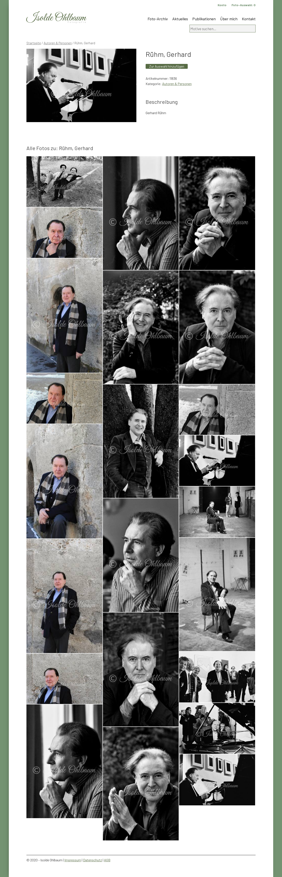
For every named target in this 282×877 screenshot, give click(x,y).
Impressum (72, 860)
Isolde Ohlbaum (56, 18)
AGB (107, 860)
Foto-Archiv (158, 19)
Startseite (33, 43)
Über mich (228, 19)
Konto (222, 5)
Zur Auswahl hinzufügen (166, 66)
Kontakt (249, 19)
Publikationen (204, 19)
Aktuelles (180, 19)
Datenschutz (92, 860)
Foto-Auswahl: (244, 5)
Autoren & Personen (58, 43)
